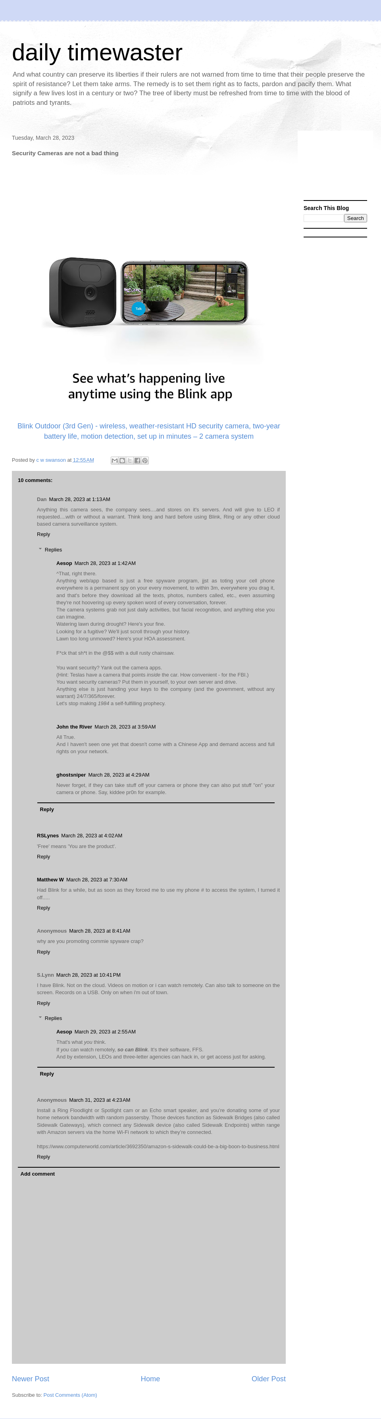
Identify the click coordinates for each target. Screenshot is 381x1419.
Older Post (269, 1379)
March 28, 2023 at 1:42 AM (105, 563)
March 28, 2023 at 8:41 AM (99, 931)
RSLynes (48, 836)
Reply (43, 534)
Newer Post (30, 1379)
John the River (74, 727)
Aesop (64, 563)
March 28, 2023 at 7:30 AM (96, 880)
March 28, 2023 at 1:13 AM (79, 499)
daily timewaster (97, 52)
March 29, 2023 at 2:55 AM (105, 1032)
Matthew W (50, 880)
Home (150, 1379)
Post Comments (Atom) (70, 1395)
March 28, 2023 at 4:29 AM (118, 775)
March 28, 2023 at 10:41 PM (88, 975)
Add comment (38, 1174)
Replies (53, 550)
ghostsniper (71, 775)
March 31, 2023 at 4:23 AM (99, 1100)
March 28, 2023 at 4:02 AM (91, 836)
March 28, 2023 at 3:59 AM (125, 727)
